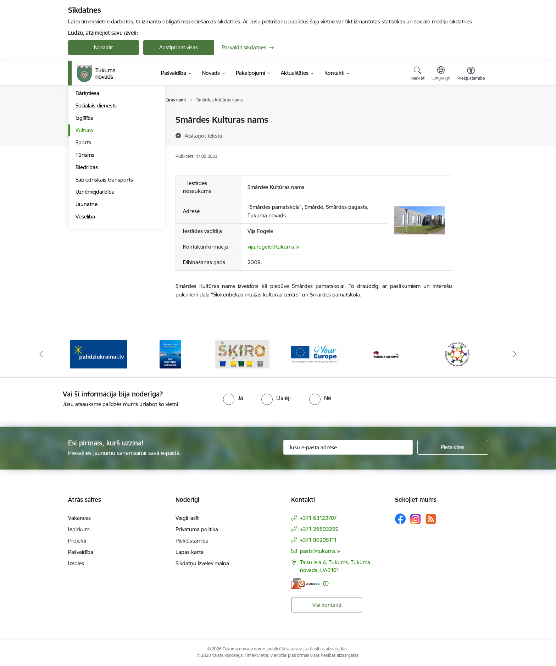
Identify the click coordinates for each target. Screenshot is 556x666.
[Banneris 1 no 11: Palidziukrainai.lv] (98, 353)
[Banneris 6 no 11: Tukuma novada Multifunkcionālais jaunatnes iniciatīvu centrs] (457, 353)
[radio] (233, 398)
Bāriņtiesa (87, 169)
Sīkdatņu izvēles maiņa (202, 563)
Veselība (85, 292)
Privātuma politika (197, 529)
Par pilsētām (90, 132)
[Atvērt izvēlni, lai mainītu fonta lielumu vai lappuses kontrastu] (471, 74)
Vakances (79, 518)
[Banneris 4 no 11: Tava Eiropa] (314, 353)
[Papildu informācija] (325, 583)
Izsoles (76, 563)
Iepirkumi (79, 529)
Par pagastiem (93, 144)
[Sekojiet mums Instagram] (415, 519)
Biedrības (87, 243)
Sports (83, 219)
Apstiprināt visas (178, 47)
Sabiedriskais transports (104, 255)
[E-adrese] (305, 583)
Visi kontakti (326, 604)
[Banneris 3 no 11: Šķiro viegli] (242, 353)
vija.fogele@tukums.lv (273, 246)
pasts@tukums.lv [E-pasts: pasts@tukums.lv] (320, 551)
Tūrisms (85, 231)
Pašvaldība (80, 552)
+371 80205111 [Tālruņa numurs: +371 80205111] (318, 540)
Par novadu (89, 120)
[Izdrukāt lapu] (470, 117)
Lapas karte (190, 552)
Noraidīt (103, 47)
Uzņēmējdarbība (95, 268)
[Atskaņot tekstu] (203, 135)
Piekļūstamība (192, 540)
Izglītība (85, 194)
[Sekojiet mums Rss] (431, 519)
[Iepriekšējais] (41, 354)
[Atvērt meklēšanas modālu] (418, 74)
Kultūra (84, 206)
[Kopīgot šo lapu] (470, 134)
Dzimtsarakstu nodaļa (102, 157)
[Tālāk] (515, 354)
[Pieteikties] (452, 447)
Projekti (77, 540)
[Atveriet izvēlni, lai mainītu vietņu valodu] (441, 74)
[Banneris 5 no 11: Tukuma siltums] (386, 353)
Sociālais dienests (96, 181)
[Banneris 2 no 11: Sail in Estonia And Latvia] (170, 353)
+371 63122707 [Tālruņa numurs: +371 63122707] (318, 518)
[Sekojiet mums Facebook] (400, 519)
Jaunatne (87, 280)
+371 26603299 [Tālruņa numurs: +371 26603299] (319, 529)
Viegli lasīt (187, 518)
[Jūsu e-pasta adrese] (348, 447)
